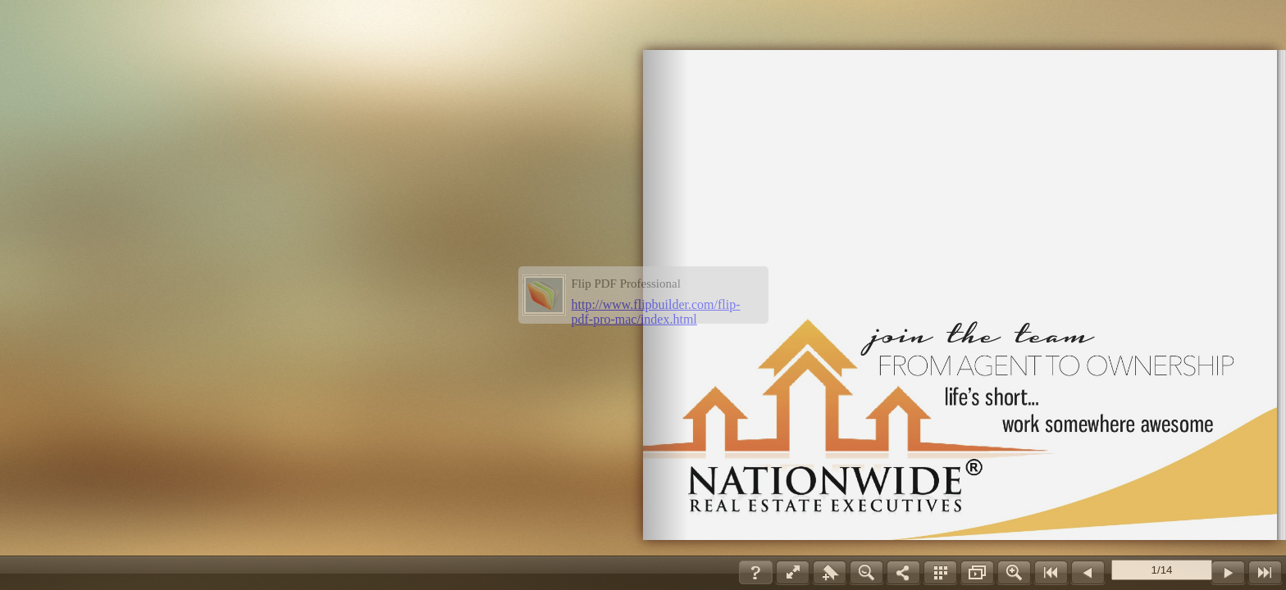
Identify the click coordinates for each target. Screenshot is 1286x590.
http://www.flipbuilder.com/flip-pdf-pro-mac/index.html (656, 311)
